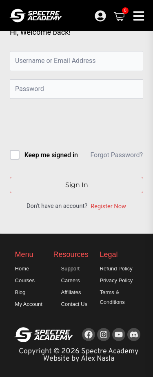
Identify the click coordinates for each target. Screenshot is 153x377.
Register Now (108, 206)
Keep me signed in (51, 155)
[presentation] (65, 126)
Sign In (76, 185)
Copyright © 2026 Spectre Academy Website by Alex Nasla (79, 355)
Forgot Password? (116, 155)
